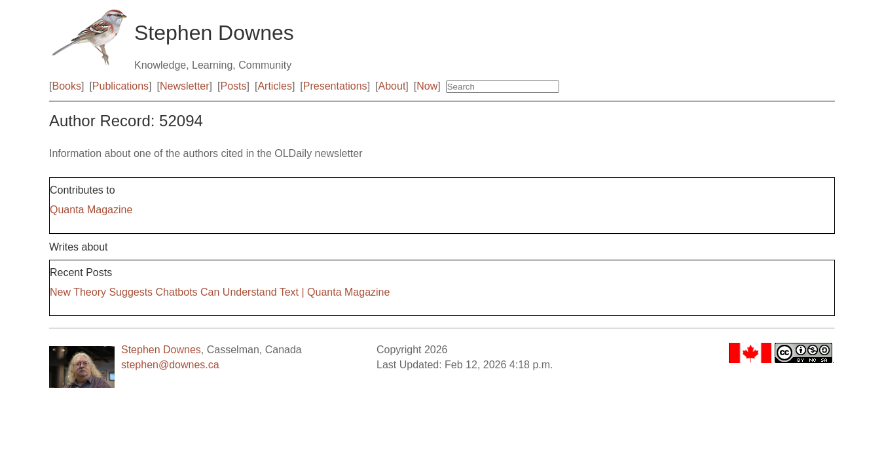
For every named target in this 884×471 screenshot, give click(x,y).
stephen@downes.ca (170, 364)
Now (426, 86)
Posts (234, 86)
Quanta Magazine (91, 209)
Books (66, 86)
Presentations (335, 86)
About (392, 86)
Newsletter (185, 86)
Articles (274, 86)
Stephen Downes (161, 349)
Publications (120, 86)
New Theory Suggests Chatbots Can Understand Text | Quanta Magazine (220, 292)
